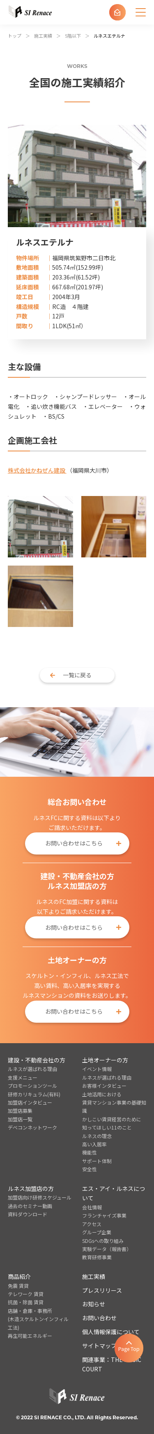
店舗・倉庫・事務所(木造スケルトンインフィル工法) (38, 1319)
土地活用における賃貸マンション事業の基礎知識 (114, 1102)
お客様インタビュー (104, 1085)
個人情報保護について (111, 1332)
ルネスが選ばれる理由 (32, 1068)
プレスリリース (102, 1290)
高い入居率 (94, 1144)
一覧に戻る (77, 675)
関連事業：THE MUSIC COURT (111, 1364)
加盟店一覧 (20, 1119)
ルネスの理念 (97, 1135)
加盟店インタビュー (30, 1102)
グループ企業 (96, 1232)
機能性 (89, 1152)
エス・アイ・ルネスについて (113, 1193)
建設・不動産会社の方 (36, 1060)
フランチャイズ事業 (104, 1215)
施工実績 (93, 1276)
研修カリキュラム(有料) (34, 1094)
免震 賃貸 (18, 1285)
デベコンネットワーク (32, 1127)
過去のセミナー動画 (30, 1205)
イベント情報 (97, 1068)
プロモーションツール (32, 1085)
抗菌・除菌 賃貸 (26, 1302)
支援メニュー (22, 1077)
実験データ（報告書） (106, 1248)
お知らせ (93, 1304)
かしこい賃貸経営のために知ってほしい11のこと (111, 1123)
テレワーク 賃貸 (26, 1293)
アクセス (91, 1223)
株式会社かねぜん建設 (37, 470)
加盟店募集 (20, 1110)
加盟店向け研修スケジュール (39, 1197)
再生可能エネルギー (30, 1335)
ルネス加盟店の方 (31, 1188)
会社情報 (92, 1207)
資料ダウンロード (27, 1214)
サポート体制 (97, 1160)
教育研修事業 (97, 1257)
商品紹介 (19, 1276)
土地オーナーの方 (105, 1060)
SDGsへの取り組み (103, 1240)
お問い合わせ (99, 1318)
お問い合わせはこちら (74, 843)
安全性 (89, 1169)
